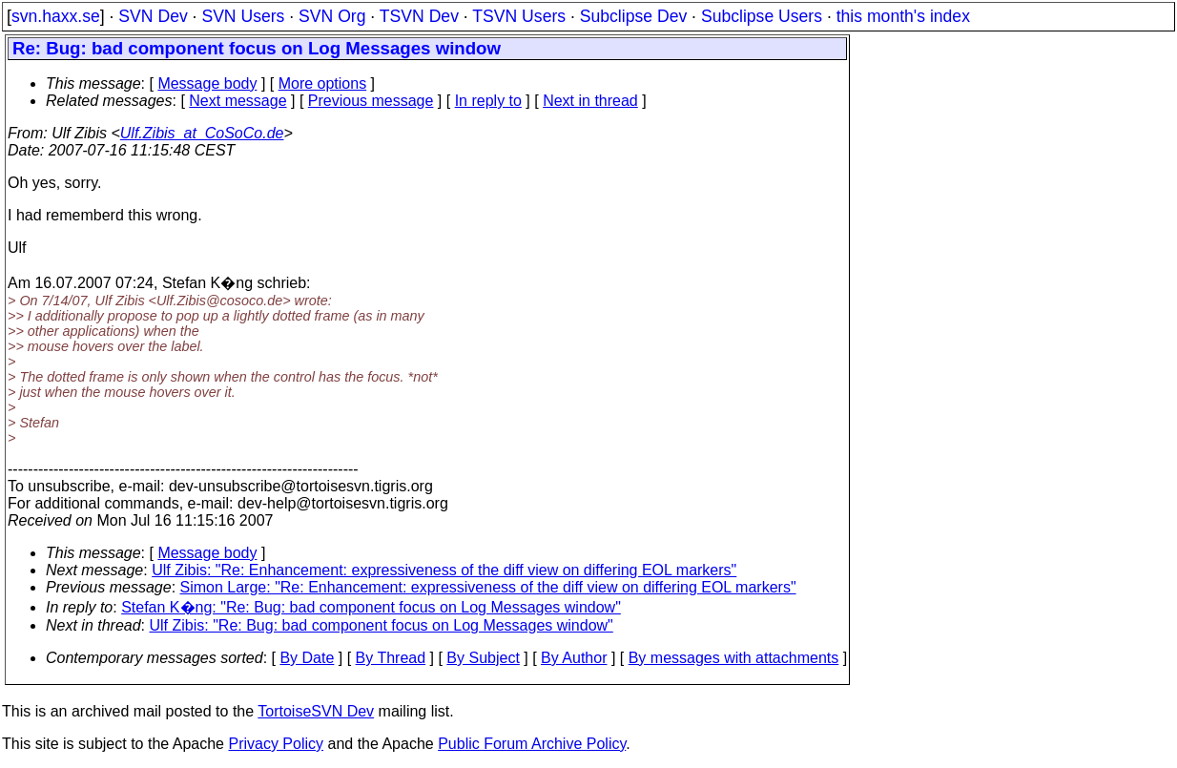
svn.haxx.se (55, 16)
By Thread (391, 658)
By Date (306, 658)
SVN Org (332, 16)
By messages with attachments (734, 658)
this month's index (903, 16)
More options (323, 83)
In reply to (488, 101)
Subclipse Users (761, 16)
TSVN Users (519, 16)
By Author (574, 658)
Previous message (371, 101)
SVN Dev (152, 16)
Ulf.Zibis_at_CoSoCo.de (202, 133)
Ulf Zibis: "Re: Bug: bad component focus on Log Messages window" (381, 625)
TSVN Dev (419, 16)
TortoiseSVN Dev (316, 711)
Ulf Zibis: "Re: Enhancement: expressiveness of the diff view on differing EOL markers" (444, 570)
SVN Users (242, 16)
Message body (207, 83)
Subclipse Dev (633, 16)
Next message (237, 101)
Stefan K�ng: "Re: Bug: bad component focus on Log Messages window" (371, 607)
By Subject (482, 658)
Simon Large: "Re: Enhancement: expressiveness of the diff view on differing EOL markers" (488, 587)
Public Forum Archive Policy (532, 744)
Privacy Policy (275, 744)
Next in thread (590, 101)
